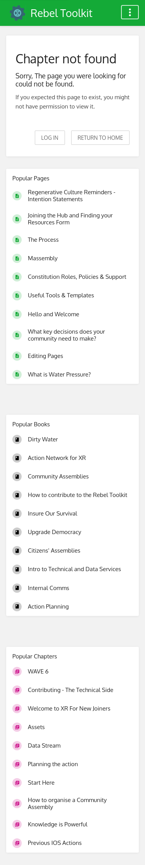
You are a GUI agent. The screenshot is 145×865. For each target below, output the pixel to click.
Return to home (100, 137)
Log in (49, 137)
